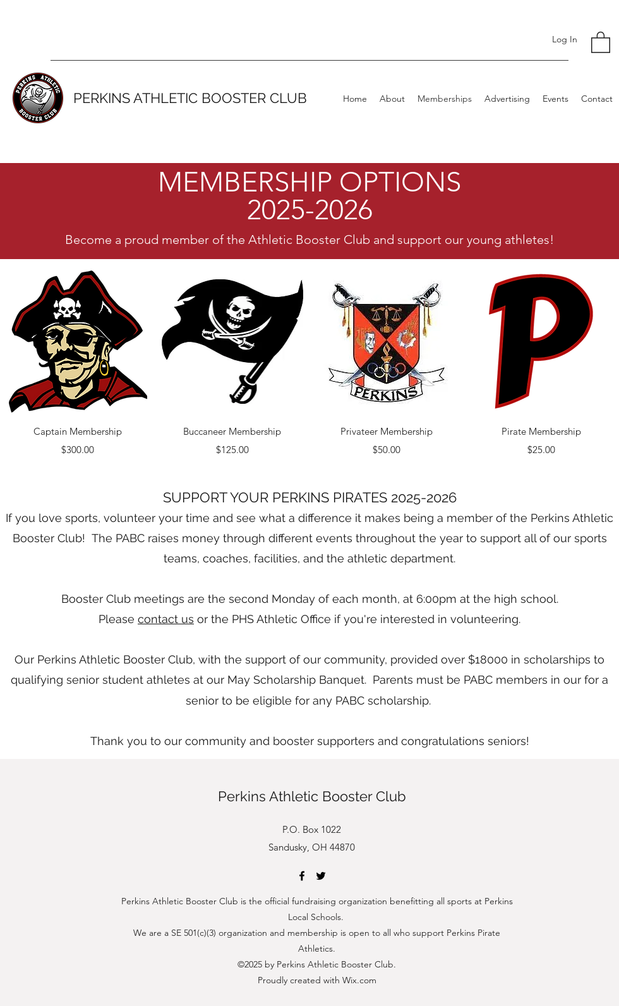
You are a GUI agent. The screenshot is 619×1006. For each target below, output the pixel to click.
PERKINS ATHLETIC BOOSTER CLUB (190, 98)
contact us (166, 619)
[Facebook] (302, 876)
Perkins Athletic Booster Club (312, 796)
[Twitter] (321, 876)
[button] (600, 41)
